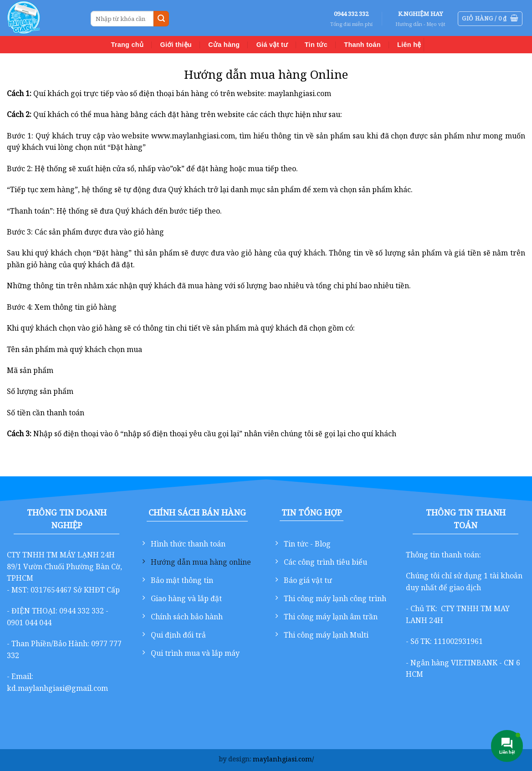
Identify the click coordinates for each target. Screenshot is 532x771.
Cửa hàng (224, 44)
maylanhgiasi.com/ (283, 759)
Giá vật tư (272, 44)
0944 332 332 (351, 14)
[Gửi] (161, 18)
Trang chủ (127, 44)
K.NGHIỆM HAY (420, 14)
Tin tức (316, 44)
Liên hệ (409, 44)
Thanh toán (362, 44)
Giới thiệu (175, 44)
